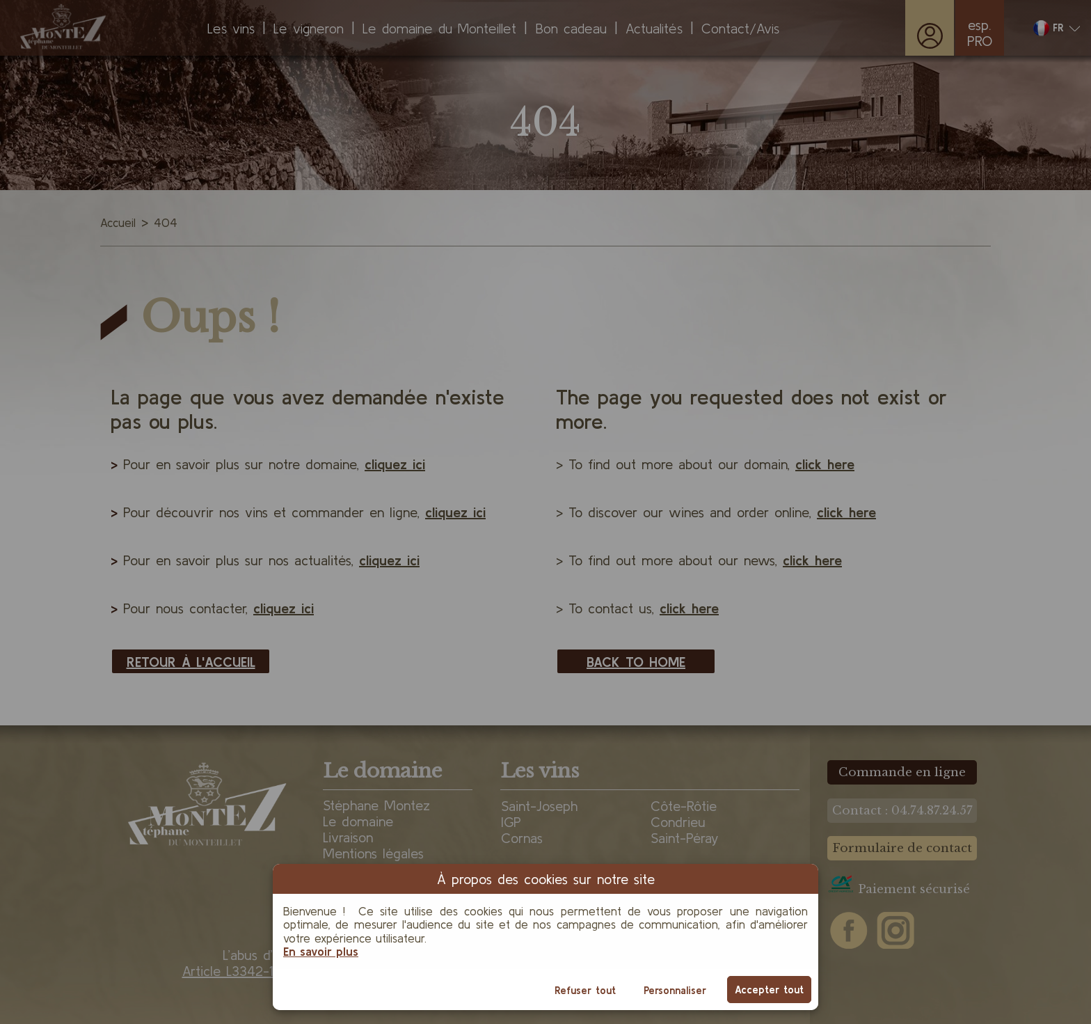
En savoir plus (320, 951)
